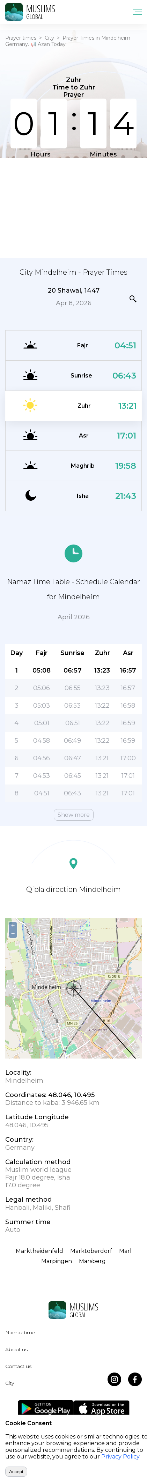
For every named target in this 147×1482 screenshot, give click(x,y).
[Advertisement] (73, 207)
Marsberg (92, 1261)
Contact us (18, 1366)
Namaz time (20, 1332)
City (49, 38)
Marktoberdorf (91, 1251)
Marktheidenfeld (39, 1251)
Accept (16, 1471)
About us (16, 1349)
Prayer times (20, 38)
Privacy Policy (120, 1456)
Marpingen (56, 1261)
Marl (125, 1251)
